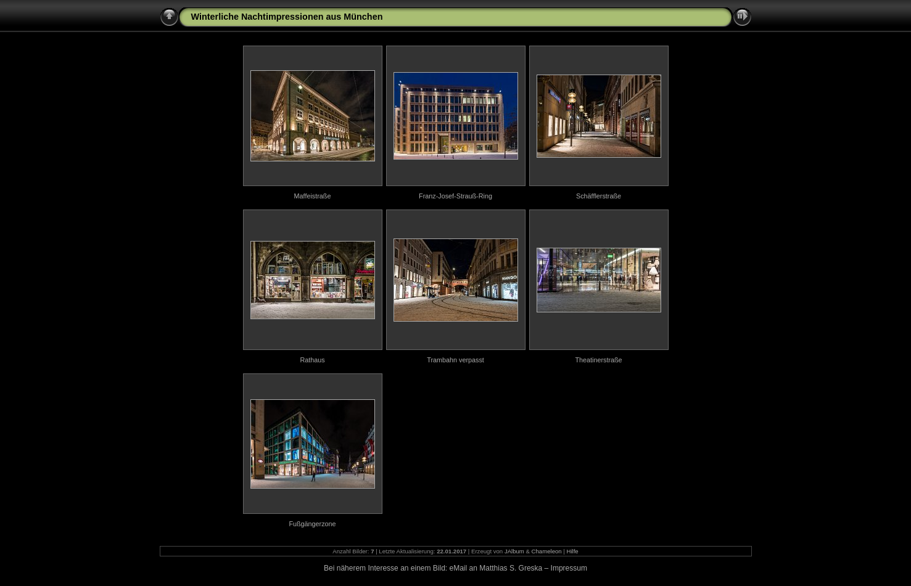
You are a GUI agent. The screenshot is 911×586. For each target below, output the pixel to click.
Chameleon (547, 551)
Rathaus (312, 360)
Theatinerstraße (598, 360)
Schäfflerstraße (598, 196)
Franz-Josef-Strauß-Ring (455, 196)
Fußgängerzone (312, 523)
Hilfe (573, 551)
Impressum (569, 568)
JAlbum (514, 551)
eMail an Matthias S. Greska (496, 568)
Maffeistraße (312, 196)
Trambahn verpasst (455, 360)
